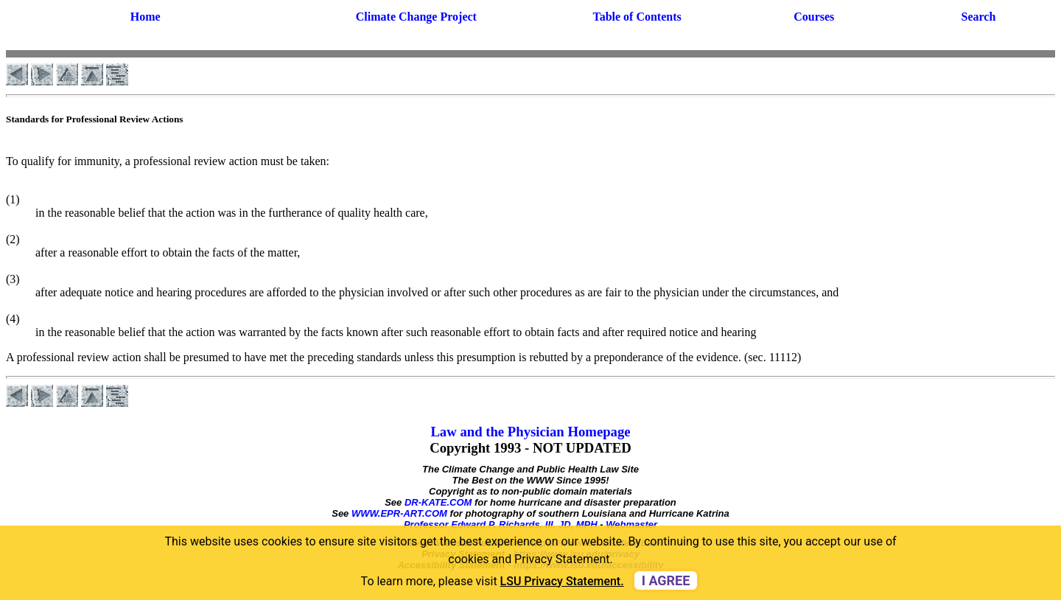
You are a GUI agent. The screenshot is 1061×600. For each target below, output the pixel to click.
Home (145, 16)
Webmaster (631, 524)
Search (979, 16)
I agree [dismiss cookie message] (666, 580)
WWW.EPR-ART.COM (399, 513)
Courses (814, 16)
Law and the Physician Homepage (530, 431)
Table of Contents (636, 16)
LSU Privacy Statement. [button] (562, 581)
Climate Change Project (416, 16)
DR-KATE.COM (438, 502)
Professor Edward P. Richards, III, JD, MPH (501, 524)
